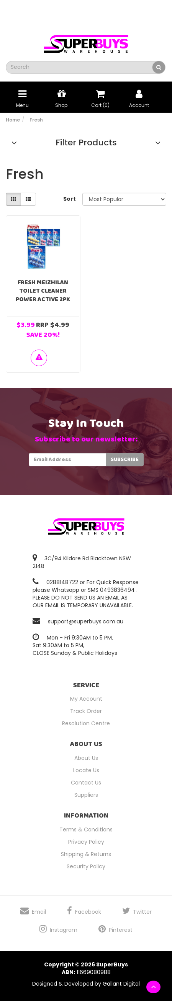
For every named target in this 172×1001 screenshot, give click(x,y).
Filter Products (86, 142)
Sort (69, 199)
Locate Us (86, 770)
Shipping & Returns (86, 854)
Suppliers (86, 795)
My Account (86, 699)
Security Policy (86, 866)
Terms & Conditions (86, 829)
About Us (86, 758)
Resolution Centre (86, 723)
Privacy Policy (86, 842)
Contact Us (86, 782)
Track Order (86, 711)
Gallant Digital (121, 984)
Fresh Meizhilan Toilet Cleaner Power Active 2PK (43, 291)
